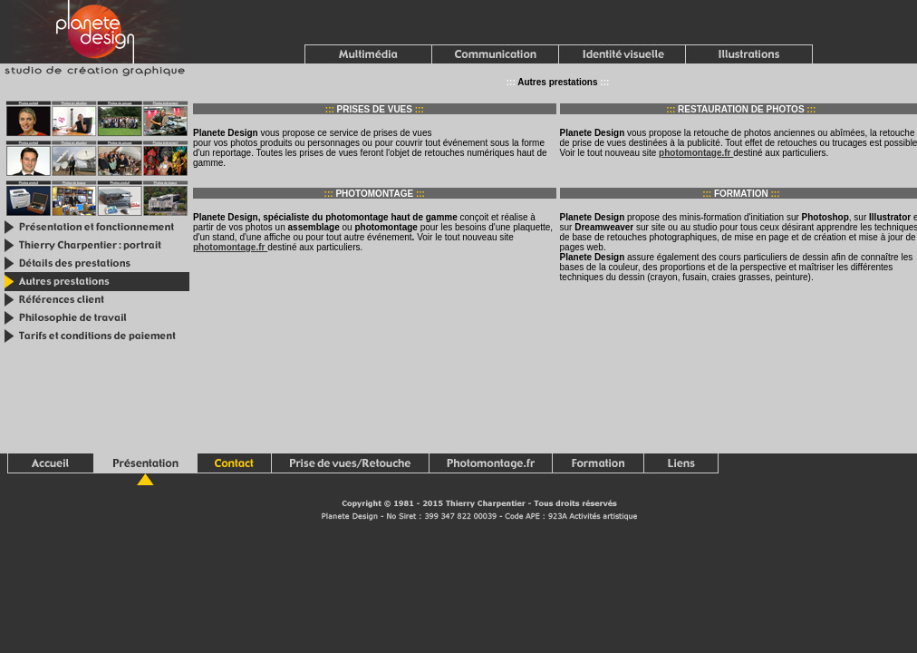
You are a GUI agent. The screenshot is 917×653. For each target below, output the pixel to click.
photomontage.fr (696, 153)
